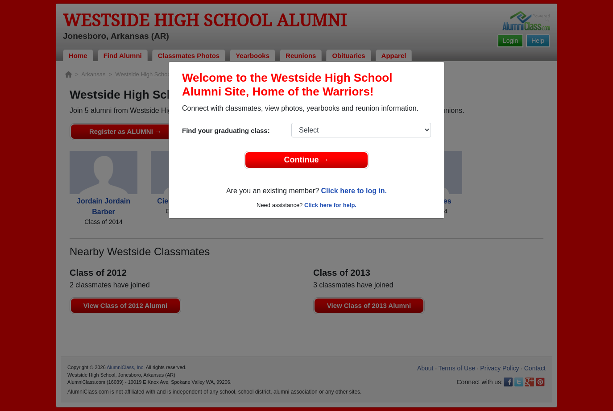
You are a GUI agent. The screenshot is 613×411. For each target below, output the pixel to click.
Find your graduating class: (226, 130)
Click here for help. (330, 205)
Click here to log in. (354, 191)
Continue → (306, 159)
